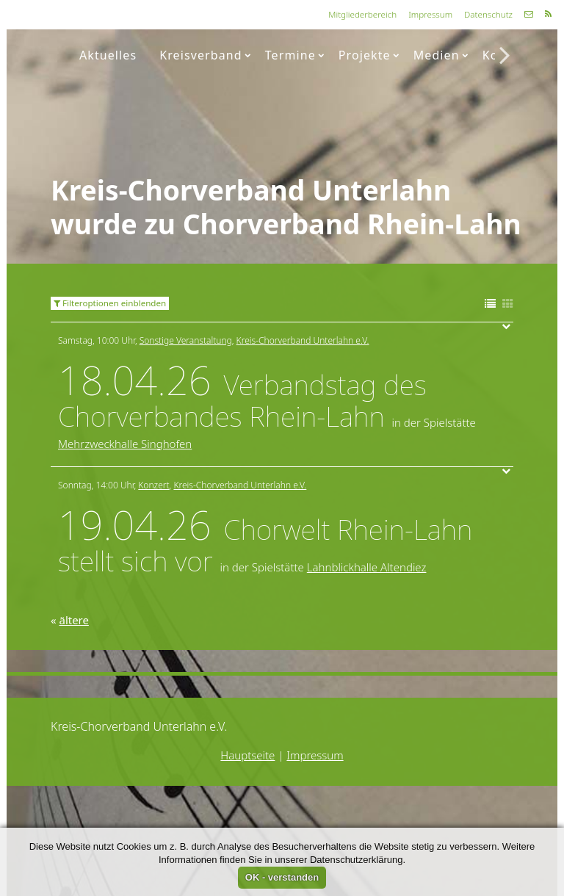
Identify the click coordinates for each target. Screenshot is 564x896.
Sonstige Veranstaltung (186, 340)
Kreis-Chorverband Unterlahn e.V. (302, 340)
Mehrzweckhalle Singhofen (125, 443)
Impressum (430, 14)
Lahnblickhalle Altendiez (367, 567)
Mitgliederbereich (362, 14)
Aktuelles (108, 55)
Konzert (153, 485)
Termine (295, 55)
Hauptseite (247, 755)
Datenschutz (488, 14)
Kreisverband (205, 55)
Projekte (369, 55)
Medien (441, 55)
